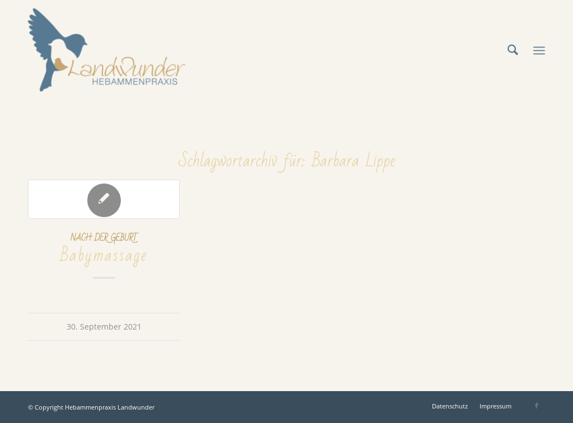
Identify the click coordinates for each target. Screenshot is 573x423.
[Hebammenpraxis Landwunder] (106, 50)
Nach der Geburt (104, 238)
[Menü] (539, 50)
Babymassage (103, 255)
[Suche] (512, 50)
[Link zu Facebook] (536, 405)
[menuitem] (512, 50)
